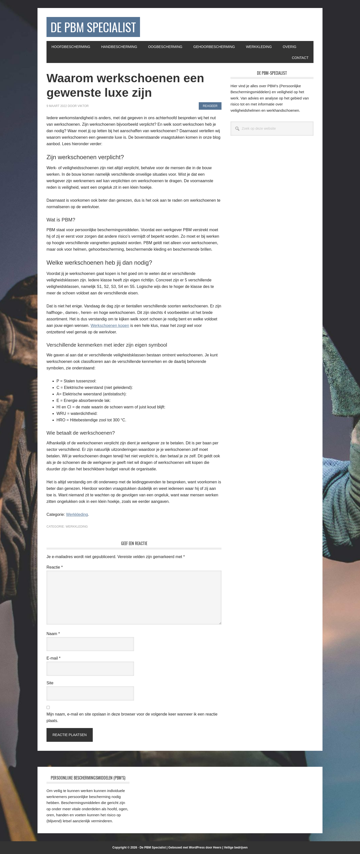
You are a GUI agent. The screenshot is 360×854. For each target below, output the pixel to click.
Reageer (210, 106)
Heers (217, 847)
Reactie (54, 567)
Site (50, 683)
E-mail (53, 658)
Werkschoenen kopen (109, 325)
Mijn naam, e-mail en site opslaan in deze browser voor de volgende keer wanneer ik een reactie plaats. (132, 717)
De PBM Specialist (93, 27)
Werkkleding (77, 514)
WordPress (197, 847)
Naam (53, 634)
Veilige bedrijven (236, 847)
